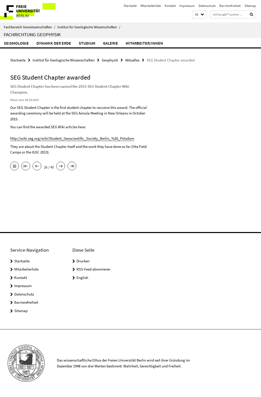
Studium (87, 43)
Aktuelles (132, 60)
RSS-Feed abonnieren (93, 269)
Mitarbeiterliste (150, 6)
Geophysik (110, 60)
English (82, 277)
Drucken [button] (82, 261)
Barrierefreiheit (230, 6)
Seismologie (16, 43)
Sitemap (250, 6)
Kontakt (170, 6)
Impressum (187, 6)
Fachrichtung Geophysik (32, 34)
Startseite (130, 6)
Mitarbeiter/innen (144, 43)
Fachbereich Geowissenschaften (29, 27)
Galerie (110, 43)
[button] (199, 14)
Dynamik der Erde (53, 43)
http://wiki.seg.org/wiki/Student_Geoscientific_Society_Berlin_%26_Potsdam (72, 138)
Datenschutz (207, 6)
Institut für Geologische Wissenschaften (88, 27)
